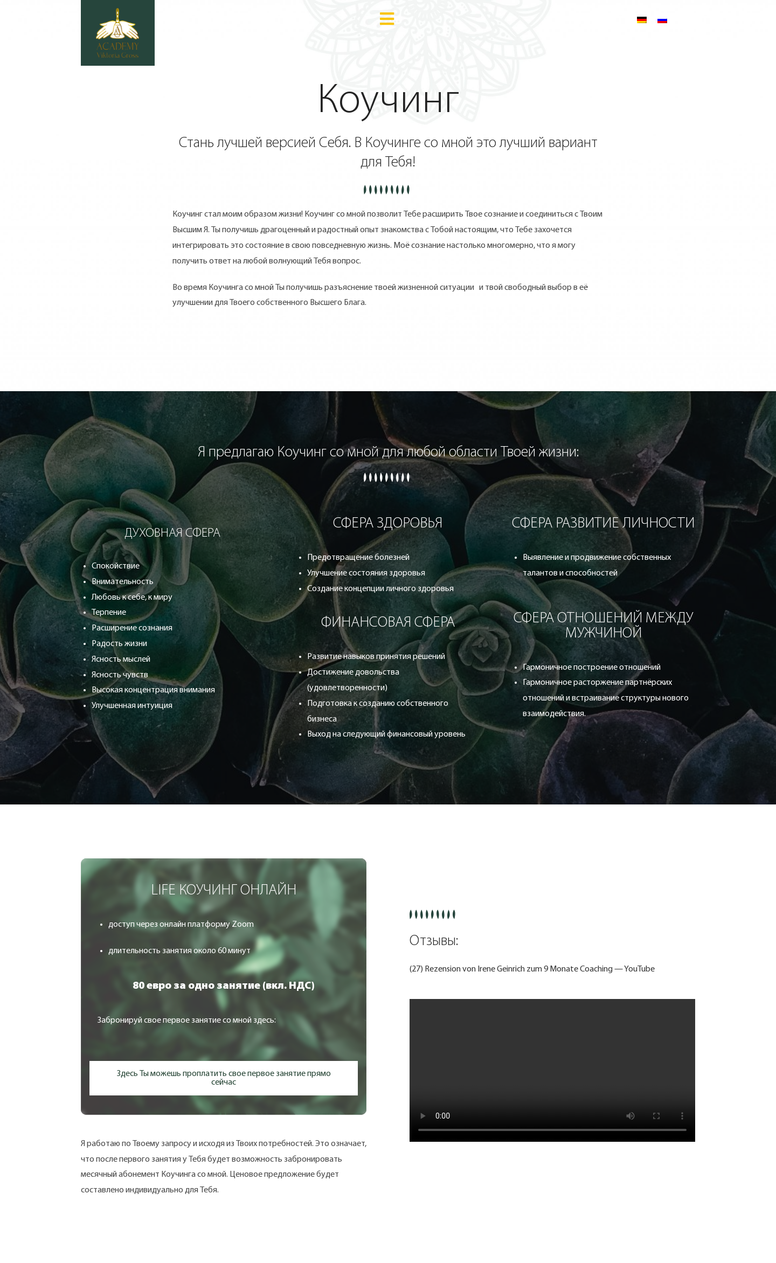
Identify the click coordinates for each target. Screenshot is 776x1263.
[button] (223, 890)
